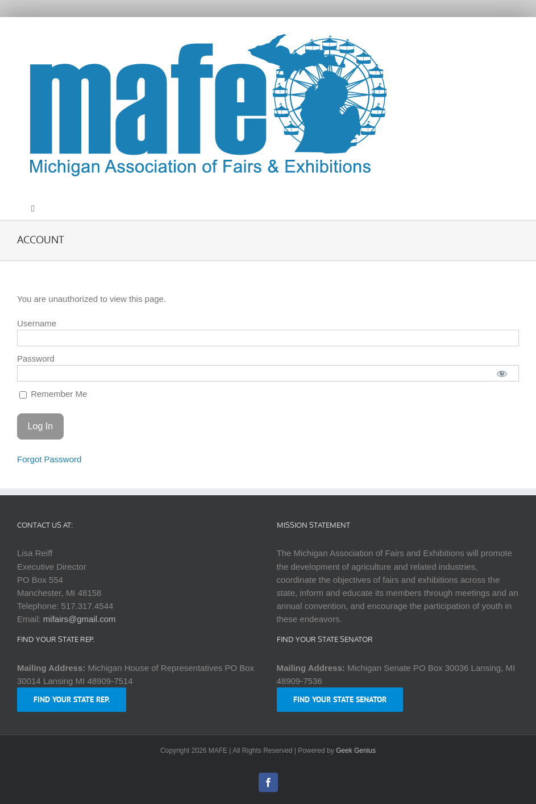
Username (36, 323)
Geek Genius (356, 751)
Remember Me (53, 394)
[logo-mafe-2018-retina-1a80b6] (207, 31)
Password (36, 358)
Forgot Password (49, 459)
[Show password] (502, 373)
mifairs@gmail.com (79, 619)
